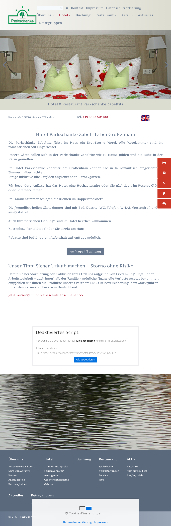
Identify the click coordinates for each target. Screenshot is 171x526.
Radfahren (133, 466)
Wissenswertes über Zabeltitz (22, 466)
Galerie (48, 484)
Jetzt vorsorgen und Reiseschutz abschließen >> (46, 295)
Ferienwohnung (54, 470)
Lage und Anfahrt (19, 470)
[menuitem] (46, 15)
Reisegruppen (52, 23)
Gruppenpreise (40, 502)
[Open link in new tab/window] (83, 459)
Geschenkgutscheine (56, 479)
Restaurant (106, 15)
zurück (5, 67)
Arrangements (53, 475)
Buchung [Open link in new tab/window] (83, 15)
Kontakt (77, 8)
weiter (165, 67)
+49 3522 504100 (95, 117)
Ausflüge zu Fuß (137, 470)
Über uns (45, 15)
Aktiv (127, 15)
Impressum (95, 8)
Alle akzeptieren (85, 359)
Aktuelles (145, 15)
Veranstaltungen (109, 470)
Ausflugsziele (16, 479)
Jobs (101, 479)
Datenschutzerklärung (123, 8)
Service (103, 475)
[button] (85, 251)
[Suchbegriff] (50, 8)
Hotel (65, 15)
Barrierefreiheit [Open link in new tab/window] (17, 484)
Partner (13, 475)
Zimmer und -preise (56, 466)
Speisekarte (106, 466)
